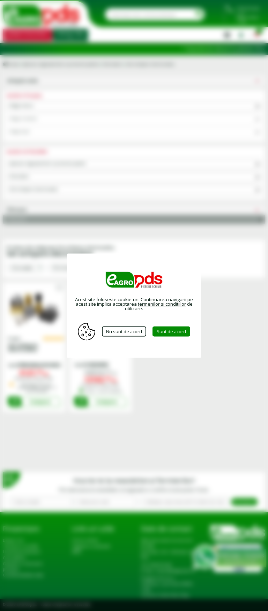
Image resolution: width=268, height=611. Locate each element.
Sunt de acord (172, 331)
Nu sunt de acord (124, 331)
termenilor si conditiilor (162, 303)
